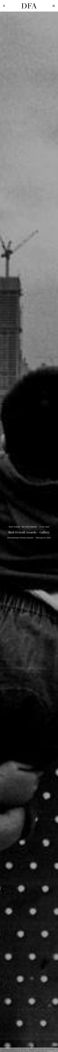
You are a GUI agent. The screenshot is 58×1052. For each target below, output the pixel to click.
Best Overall (14, 527)
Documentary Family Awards (20, 538)
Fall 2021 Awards (29, 527)
